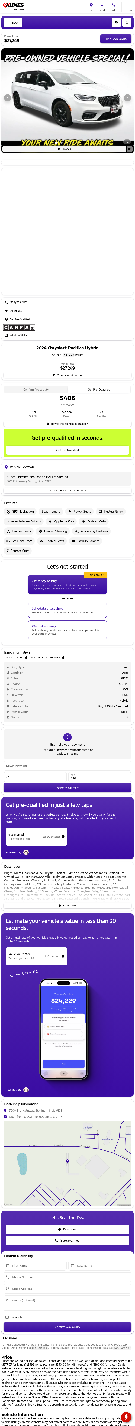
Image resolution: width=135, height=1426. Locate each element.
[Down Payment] (67, 766)
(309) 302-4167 (122, 1347)
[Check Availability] (115, 38)
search (102, 10)
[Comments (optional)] (67, 1303)
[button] (91, 7)
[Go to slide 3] (67, 143)
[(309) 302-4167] (16, 302)
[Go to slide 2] (62, 143)
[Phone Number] (67, 1277)
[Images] (64, 149)
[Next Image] (127, 97)
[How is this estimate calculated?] (67, 424)
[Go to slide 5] (77, 143)
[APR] (99, 777)
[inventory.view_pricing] (67, 375)
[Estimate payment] (67, 787)
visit (91, 10)
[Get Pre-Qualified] (18, 319)
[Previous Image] (7, 97)
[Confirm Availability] (67, 1327)
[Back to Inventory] (13, 22)
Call (113, 10)
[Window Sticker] (17, 335)
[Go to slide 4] (72, 143)
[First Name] (35, 1266)
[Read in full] (67, 905)
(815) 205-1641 (39, 1347)
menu (129, 10)
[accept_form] (13, 1317)
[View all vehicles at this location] (67, 490)
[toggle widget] (126, 1417)
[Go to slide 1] (56, 143)
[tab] (36, 389)
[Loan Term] (35, 777)
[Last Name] (99, 1266)
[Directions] (13, 310)
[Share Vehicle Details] (126, 22)
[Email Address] (67, 1289)
